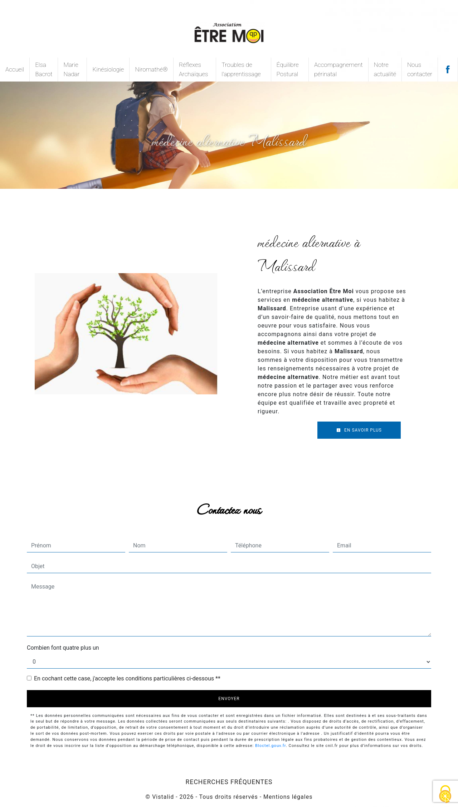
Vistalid (163, 796)
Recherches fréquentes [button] (229, 782)
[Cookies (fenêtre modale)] (445, 794)
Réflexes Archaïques (193, 69)
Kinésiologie (108, 69)
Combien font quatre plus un (63, 647)
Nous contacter (419, 69)
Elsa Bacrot (43, 69)
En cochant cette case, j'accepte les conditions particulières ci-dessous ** (127, 678)
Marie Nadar (71, 69)
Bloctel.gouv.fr (270, 745)
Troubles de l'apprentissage (241, 69)
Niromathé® (151, 69)
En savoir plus (359, 430)
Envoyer (228, 698)
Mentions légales (287, 796)
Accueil (14, 69)
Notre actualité (385, 69)
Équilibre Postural (288, 69)
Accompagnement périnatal (338, 69)
